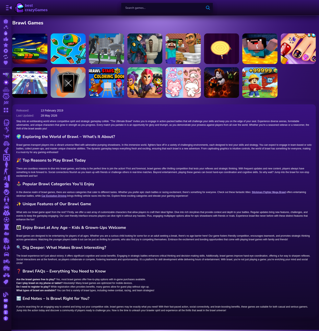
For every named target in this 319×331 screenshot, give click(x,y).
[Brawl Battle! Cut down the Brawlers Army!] (71, 48)
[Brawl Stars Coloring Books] (109, 82)
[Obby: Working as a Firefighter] (260, 82)
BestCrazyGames (31, 8)
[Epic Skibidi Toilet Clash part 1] (147, 48)
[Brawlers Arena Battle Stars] (147, 82)
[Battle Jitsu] (71, 82)
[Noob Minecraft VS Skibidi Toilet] (260, 48)
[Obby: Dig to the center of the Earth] (222, 82)
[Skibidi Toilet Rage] (109, 48)
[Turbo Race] (33, 82)
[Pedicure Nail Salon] (298, 48)
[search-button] (208, 7)
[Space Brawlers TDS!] (33, 48)
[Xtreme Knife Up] (222, 48)
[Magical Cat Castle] (185, 82)
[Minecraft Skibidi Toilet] (185, 48)
